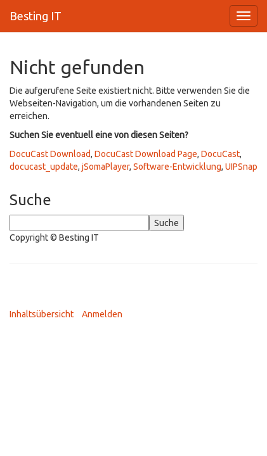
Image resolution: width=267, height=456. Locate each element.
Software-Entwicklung (177, 167)
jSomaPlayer (105, 167)
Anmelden (102, 314)
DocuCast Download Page (145, 154)
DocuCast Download (50, 154)
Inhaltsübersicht (42, 314)
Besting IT (36, 16)
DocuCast (220, 154)
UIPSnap (241, 167)
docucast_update (44, 167)
